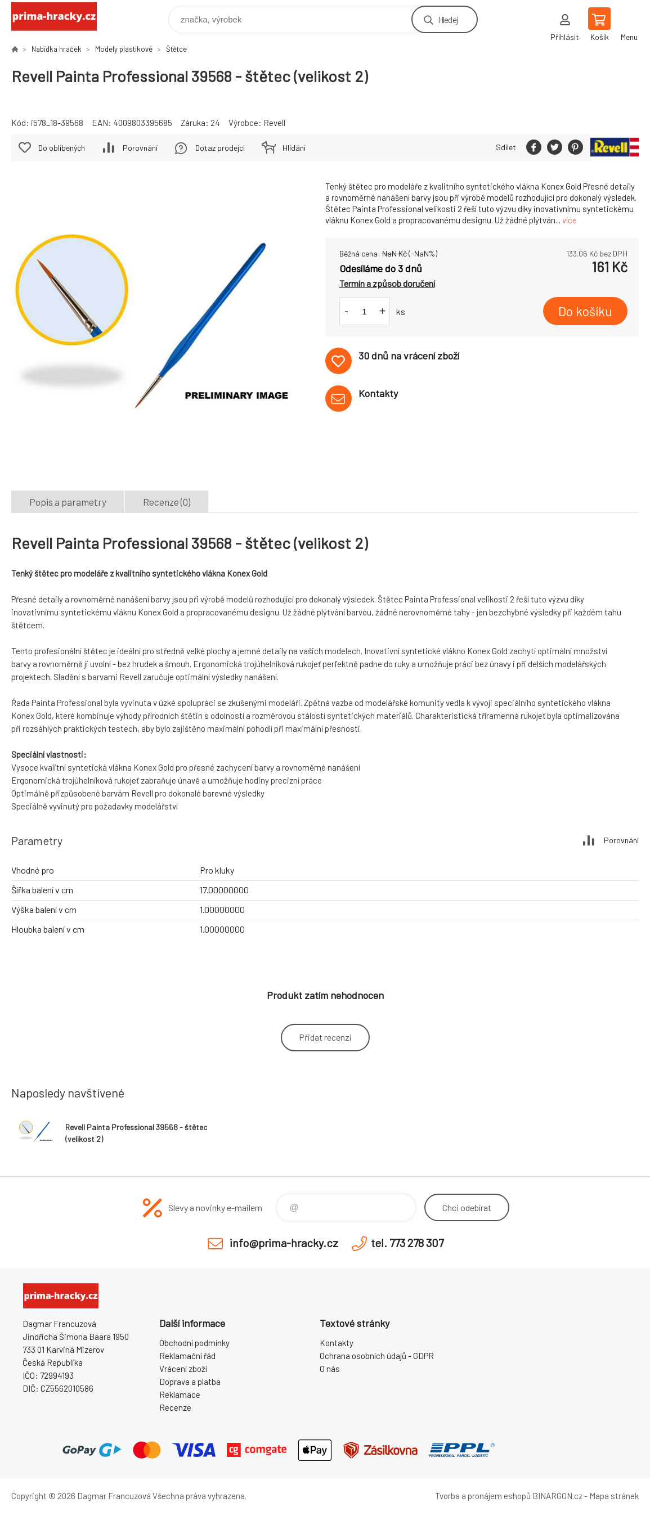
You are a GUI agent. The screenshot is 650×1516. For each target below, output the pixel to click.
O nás (330, 1369)
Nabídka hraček (57, 48)
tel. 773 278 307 (407, 1242)
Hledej (448, 19)
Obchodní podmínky (194, 1343)
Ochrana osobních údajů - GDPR (377, 1356)
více (569, 220)
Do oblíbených (61, 147)
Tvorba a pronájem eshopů (483, 1496)
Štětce (176, 48)
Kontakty (336, 1343)
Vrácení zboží (183, 1369)
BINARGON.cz (557, 1496)
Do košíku (585, 311)
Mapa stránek (614, 1496)
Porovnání (140, 147)
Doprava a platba (190, 1381)
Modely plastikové (124, 48)
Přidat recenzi (325, 1037)
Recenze (175, 1407)
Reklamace (179, 1394)
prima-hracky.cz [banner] (61, 16)
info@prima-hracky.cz (284, 1242)
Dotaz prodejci (220, 147)
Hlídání (294, 147)
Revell (274, 123)
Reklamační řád (187, 1356)
